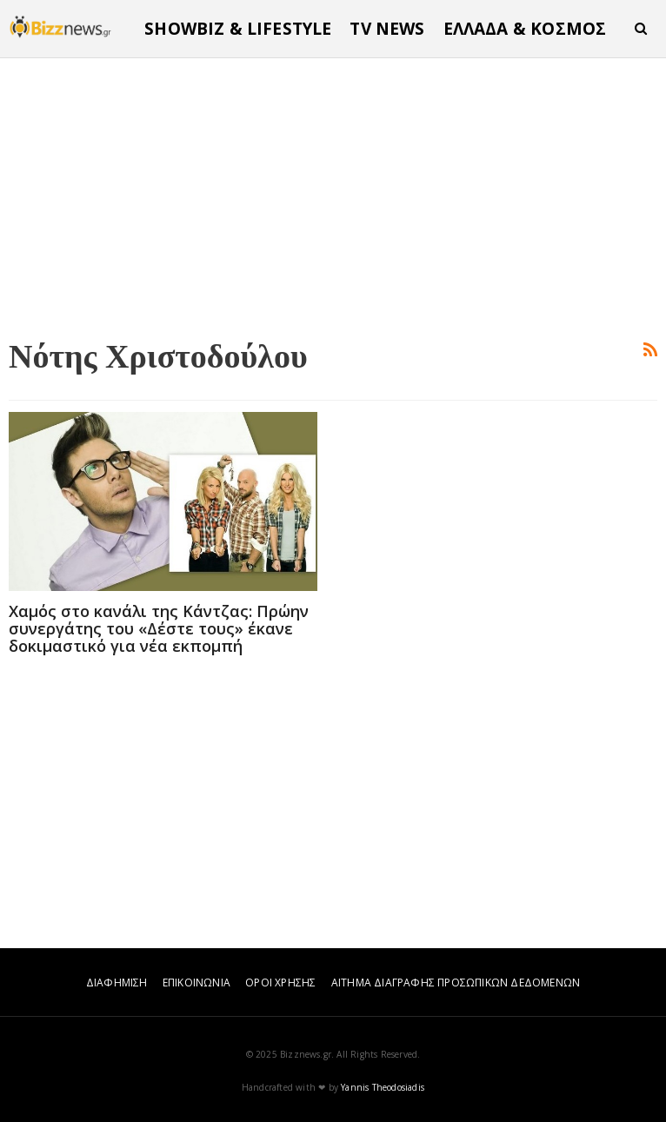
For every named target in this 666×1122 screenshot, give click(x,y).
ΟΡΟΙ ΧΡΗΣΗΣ (280, 982)
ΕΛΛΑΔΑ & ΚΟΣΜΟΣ (525, 28)
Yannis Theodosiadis (382, 1087)
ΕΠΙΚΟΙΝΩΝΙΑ (196, 982)
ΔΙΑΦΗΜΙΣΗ (117, 982)
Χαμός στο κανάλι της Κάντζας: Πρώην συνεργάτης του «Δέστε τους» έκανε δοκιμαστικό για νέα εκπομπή (159, 628)
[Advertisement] (333, 194)
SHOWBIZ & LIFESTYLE (237, 28)
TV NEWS (387, 28)
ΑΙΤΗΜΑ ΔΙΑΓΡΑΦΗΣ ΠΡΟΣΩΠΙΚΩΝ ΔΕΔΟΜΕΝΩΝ (455, 982)
